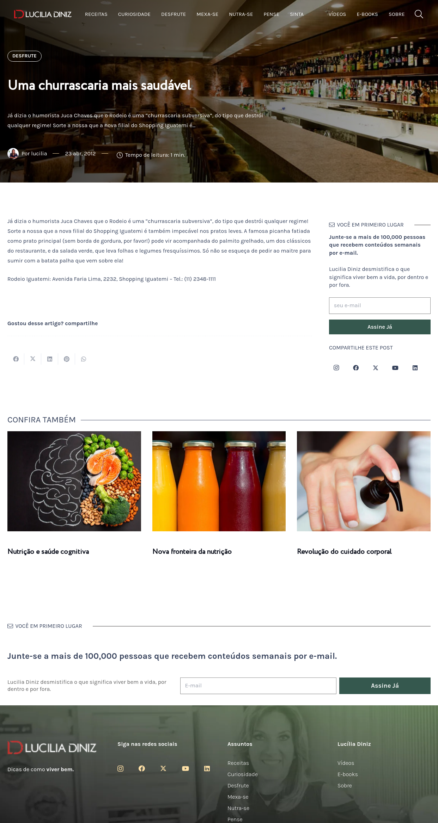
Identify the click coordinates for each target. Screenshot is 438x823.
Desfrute (238, 785)
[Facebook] (356, 368)
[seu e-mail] (380, 305)
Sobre (344, 785)
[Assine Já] (380, 327)
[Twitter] (376, 368)
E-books (347, 774)
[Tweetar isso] (32, 359)
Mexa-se (238, 796)
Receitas (238, 763)
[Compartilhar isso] (15, 359)
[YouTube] (395, 368)
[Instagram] (336, 368)
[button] (418, 14)
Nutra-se (238, 808)
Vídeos (345, 763)
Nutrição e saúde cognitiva (48, 552)
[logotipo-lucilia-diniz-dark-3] (43, 14)
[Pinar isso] (66, 359)
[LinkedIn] (415, 368)
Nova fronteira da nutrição (192, 552)
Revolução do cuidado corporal (344, 552)
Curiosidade (242, 774)
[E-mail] (258, 685)
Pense (235, 819)
